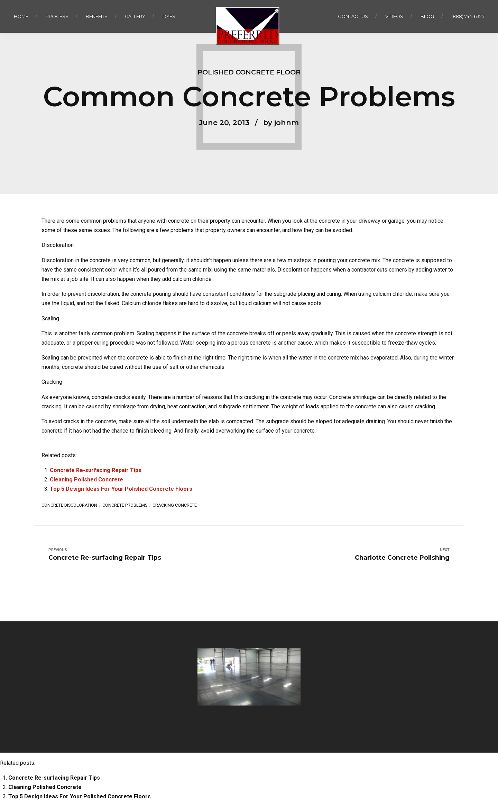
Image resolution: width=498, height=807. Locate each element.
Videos (394, 16)
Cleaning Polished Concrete (86, 479)
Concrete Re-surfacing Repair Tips (95, 470)
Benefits (97, 16)
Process (57, 16)
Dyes (169, 16)
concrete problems (124, 505)
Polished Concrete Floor (249, 72)
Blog (427, 16)
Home (21, 16)
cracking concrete (175, 505)
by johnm (281, 122)
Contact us (353, 16)
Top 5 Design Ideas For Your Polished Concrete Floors (121, 489)
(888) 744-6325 (467, 16)
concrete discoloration (69, 505)
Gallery (135, 16)
